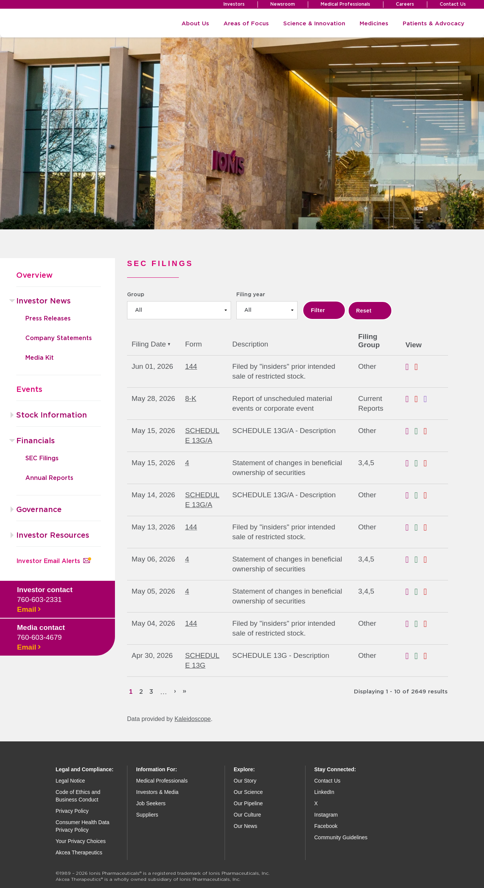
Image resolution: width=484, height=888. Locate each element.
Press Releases (48, 319)
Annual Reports (49, 478)
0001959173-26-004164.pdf (419, 366)
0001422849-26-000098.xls (419, 495)
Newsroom (282, 4)
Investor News (43, 301)
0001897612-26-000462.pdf (428, 431)
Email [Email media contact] (28, 647)
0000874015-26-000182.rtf (409, 591)
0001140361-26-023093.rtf (409, 399)
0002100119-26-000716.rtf (409, 656)
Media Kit (39, 358)
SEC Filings (42, 458)
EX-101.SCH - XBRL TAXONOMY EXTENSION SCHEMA (428, 399)
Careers (405, 4)
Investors (234, 4)
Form (193, 344)
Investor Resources (52, 535)
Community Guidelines (341, 837)
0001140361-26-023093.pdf (419, 399)
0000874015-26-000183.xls (419, 559)
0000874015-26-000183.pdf (428, 559)
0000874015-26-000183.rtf (409, 559)
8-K (190, 398)
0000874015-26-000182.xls (419, 591)
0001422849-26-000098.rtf (409, 495)
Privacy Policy (72, 811)
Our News (245, 826)
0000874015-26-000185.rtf (409, 463)
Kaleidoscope (192, 719)
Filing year (250, 294)
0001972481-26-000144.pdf (428, 623)
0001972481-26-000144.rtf (409, 623)
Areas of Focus (246, 23)
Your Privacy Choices (81, 841)
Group (135, 294)
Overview (34, 275)
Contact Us (453, 4)
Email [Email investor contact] (28, 609)
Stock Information (51, 415)
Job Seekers (151, 803)
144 (191, 366)
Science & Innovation (314, 23)
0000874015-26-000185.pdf (428, 463)
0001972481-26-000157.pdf (428, 527)
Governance (39, 510)
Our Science (248, 792)
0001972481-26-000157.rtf (409, 527)
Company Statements (58, 338)
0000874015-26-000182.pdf (428, 591)
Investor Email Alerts (53, 561)
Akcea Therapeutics (79, 852)
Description (250, 344)
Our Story (245, 781)
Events (29, 389)
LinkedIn (324, 792)
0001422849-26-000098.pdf (428, 495)
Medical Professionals (345, 4)
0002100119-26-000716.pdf (428, 656)
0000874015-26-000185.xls (419, 463)
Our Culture (247, 815)
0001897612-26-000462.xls (419, 431)
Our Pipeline (248, 803)
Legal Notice (70, 781)
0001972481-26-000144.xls (419, 623)
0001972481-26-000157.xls (419, 527)
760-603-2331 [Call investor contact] (39, 599)
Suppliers (147, 815)
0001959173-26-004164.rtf (409, 366)
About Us (195, 23)
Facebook (325, 826)
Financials (35, 441)
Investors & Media (157, 792)
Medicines (374, 23)
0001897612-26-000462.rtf (409, 431)
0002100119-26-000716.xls (419, 656)
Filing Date (151, 344)
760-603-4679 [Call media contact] (39, 637)
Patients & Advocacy (433, 23)
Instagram (326, 815)
